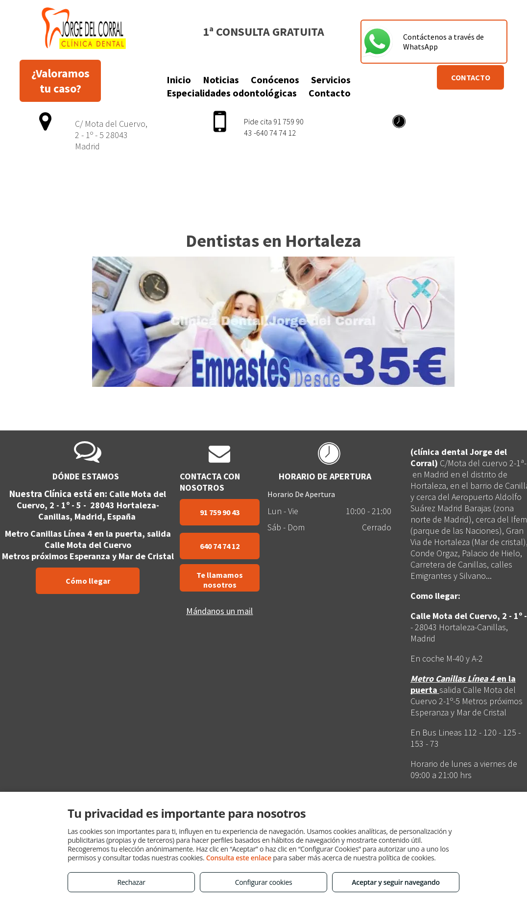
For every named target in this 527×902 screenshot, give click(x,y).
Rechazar (131, 882)
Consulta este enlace (238, 857)
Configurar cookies (263, 882)
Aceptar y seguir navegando (395, 882)
